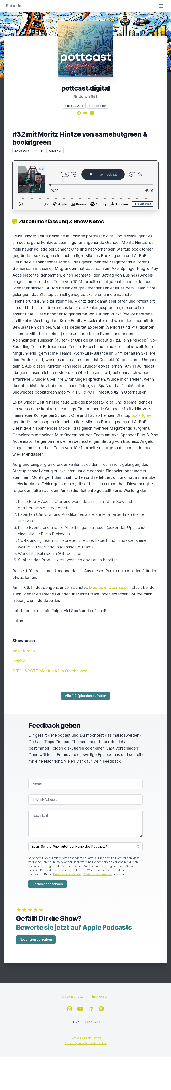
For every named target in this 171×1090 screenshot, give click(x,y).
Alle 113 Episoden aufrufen (85, 696)
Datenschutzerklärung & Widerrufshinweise (82, 874)
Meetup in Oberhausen (110, 587)
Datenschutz (72, 996)
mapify (18, 661)
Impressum (100, 996)
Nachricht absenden (47, 884)
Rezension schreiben (36, 939)
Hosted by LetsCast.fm (85, 1037)
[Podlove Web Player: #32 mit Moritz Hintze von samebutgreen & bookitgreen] (85, 185)
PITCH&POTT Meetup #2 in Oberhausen (49, 671)
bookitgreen (142, 415)
